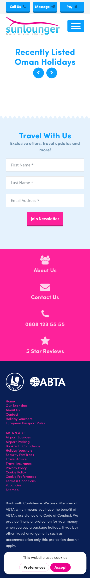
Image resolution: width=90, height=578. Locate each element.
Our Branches (16, 405)
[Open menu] (75, 26)
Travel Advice (16, 459)
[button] (38, 72)
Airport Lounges (18, 437)
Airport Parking (18, 442)
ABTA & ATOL (16, 433)
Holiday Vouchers (19, 419)
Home (10, 401)
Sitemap (12, 490)
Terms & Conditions (21, 481)
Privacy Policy (16, 468)
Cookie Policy (16, 472)
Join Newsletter (45, 218)
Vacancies (13, 485)
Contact (12, 414)
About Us (13, 410)
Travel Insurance (19, 463)
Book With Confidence (23, 446)
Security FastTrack (20, 455)
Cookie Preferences (21, 476)
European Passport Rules (25, 423)
